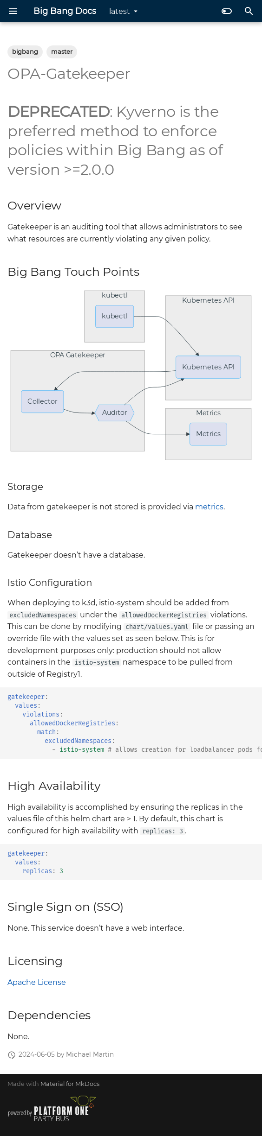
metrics (209, 506)
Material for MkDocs (69, 1083)
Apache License (36, 982)
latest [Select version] (119, 11)
